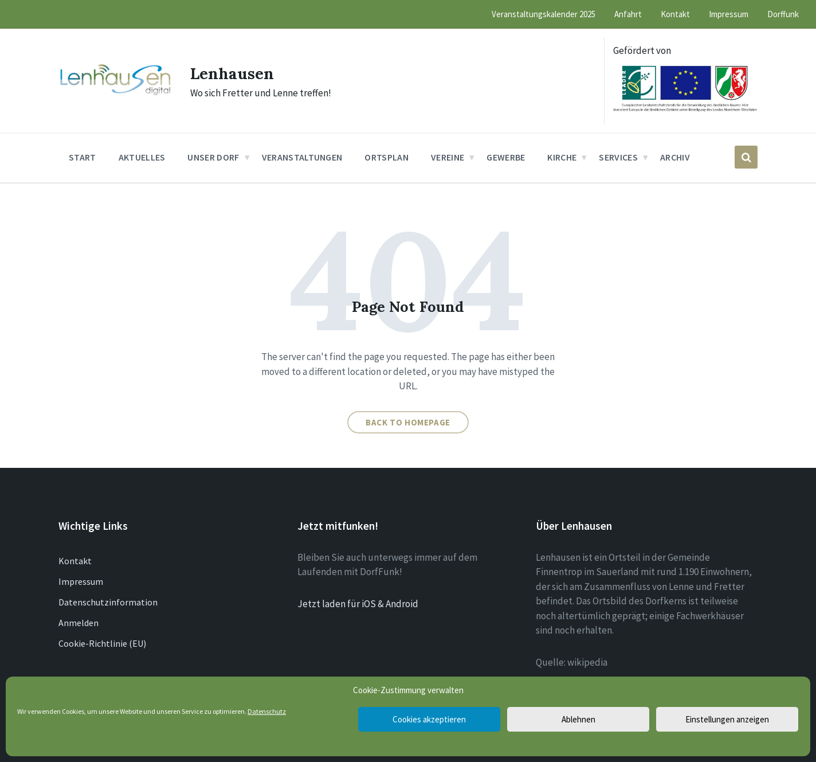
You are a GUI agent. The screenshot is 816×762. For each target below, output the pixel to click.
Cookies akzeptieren (429, 719)
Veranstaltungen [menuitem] (302, 157)
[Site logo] (115, 94)
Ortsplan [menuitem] (386, 157)
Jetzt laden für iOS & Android (357, 603)
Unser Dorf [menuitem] (213, 157)
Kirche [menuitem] (561, 157)
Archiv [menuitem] (675, 157)
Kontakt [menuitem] (675, 14)
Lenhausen (235, 73)
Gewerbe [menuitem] (506, 157)
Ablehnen (578, 719)
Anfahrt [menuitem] (628, 14)
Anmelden (78, 622)
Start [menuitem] (82, 157)
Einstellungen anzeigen (727, 719)
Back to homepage (408, 422)
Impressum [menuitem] (728, 14)
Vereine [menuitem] (447, 157)
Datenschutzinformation (108, 602)
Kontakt (75, 560)
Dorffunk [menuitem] (783, 14)
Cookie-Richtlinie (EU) (102, 643)
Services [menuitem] (618, 157)
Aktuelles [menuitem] (142, 157)
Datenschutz (267, 711)
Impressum (80, 581)
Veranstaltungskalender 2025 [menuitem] (543, 14)
